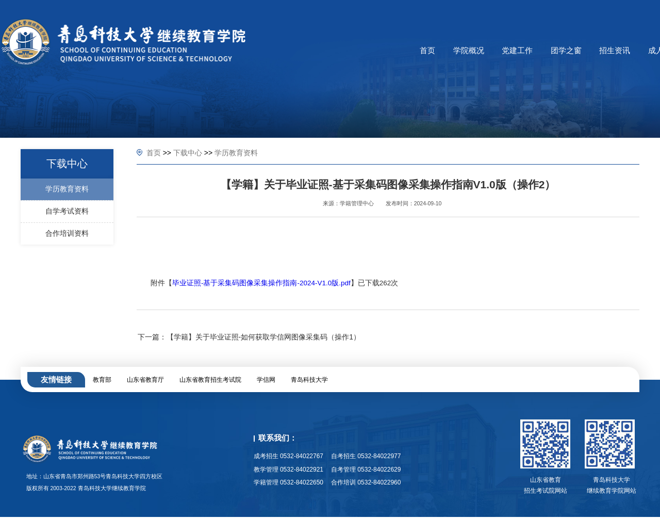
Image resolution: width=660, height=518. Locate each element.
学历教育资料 (236, 153)
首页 (153, 153)
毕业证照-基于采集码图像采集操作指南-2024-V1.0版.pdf (261, 283)
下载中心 (187, 153)
